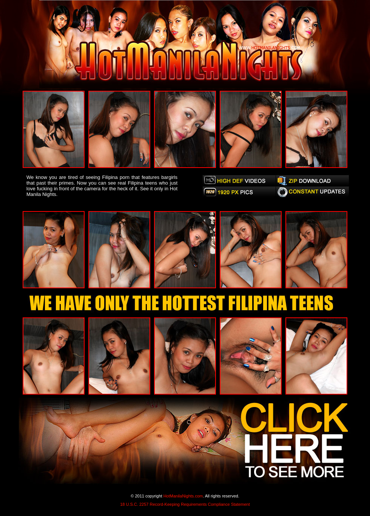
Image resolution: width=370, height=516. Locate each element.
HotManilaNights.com (183, 496)
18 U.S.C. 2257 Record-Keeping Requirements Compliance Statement (185, 504)
